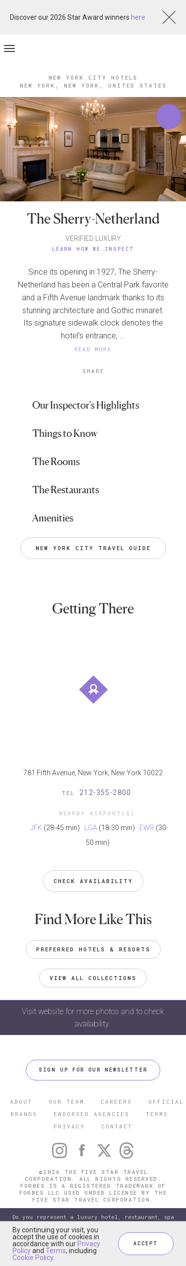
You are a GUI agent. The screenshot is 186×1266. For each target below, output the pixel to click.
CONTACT (116, 1126)
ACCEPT (145, 1243)
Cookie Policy (32, 1258)
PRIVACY (69, 1126)
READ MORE (93, 349)
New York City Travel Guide (93, 548)
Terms (56, 1251)
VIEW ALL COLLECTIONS (93, 978)
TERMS (157, 1114)
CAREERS (116, 1101)
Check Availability (93, 881)
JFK (36, 828)
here (138, 17)
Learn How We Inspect (93, 249)
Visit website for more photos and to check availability (93, 1018)
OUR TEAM (66, 1101)
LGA (90, 828)
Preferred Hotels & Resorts (93, 949)
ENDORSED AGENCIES (91, 1114)
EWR (146, 828)
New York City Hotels (93, 77)
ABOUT (21, 1101)
